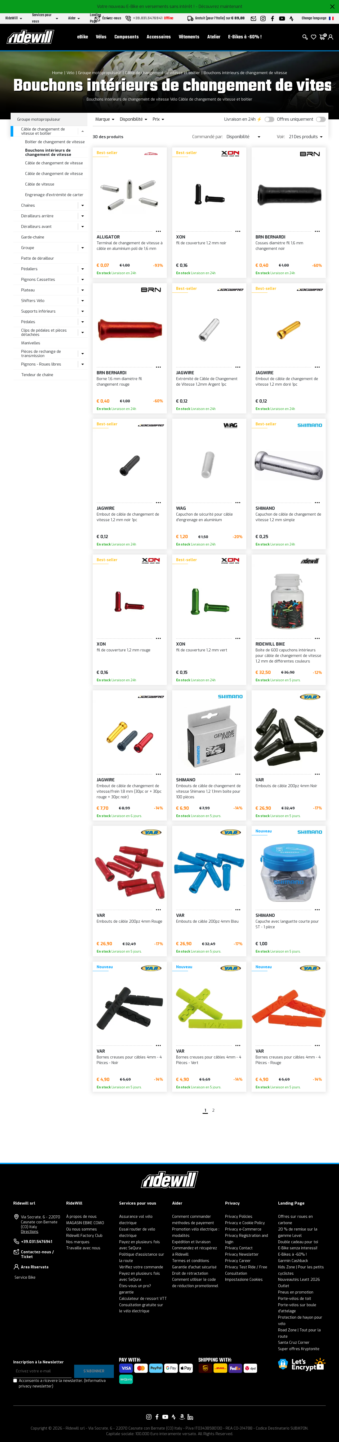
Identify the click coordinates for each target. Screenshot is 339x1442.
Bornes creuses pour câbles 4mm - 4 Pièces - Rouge (288, 1060)
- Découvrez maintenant (219, 6)
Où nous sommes (81, 1229)
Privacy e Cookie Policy (245, 1222)
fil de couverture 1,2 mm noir (201, 243)
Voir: (281, 136)
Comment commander (191, 1216)
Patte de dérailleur (37, 258)
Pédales (28, 322)
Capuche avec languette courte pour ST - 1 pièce (287, 924)
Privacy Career (238, 1260)
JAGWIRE (185, 373)
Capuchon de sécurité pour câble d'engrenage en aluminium (204, 517)
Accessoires (159, 37)
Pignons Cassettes (38, 279)
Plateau (28, 290)
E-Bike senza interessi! (297, 1248)
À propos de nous (81, 1216)
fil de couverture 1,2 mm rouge (123, 650)
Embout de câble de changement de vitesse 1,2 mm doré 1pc (287, 381)
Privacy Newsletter (242, 1254)
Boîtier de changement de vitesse (55, 142)
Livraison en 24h (240, 119)
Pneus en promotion (295, 1292)
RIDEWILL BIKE (270, 644)
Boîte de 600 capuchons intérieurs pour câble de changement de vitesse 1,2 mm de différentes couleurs (288, 656)
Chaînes (28, 205)
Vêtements (189, 37)
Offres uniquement (295, 119)
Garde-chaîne (32, 237)
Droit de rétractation (190, 1273)
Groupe (27, 247)
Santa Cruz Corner (294, 1342)
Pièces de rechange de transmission (41, 354)
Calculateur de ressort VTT (143, 1298)
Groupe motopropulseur (99, 72)
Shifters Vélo (32, 300)
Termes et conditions (190, 1260)
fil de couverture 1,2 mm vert (201, 650)
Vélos (101, 37)
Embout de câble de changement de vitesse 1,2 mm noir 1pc (128, 517)
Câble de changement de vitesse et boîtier (162, 72)
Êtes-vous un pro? (135, 1285)
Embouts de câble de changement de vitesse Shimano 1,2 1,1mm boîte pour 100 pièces (208, 791)
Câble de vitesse (39, 184)
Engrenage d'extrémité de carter (54, 194)
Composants (126, 37)
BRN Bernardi (270, 237)
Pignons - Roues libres (41, 364)
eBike (82, 37)
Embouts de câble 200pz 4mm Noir (286, 785)
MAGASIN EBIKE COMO (85, 1222)
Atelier (213, 37)
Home (57, 72)
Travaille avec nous (83, 1248)
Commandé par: (207, 136)
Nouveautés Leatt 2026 (299, 1279)
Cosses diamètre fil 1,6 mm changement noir (279, 246)
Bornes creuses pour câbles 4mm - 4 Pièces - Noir (129, 1060)
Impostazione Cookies (244, 1279)
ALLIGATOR (108, 237)
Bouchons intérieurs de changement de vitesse (245, 72)
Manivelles (30, 343)
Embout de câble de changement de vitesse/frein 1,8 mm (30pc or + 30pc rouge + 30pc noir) (129, 791)
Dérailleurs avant (36, 226)
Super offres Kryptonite (298, 1348)
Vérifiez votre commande (141, 1267)
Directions (29, 1231)
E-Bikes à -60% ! (245, 37)
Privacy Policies (238, 1216)
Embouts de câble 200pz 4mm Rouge (129, 921)
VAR (260, 780)
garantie (126, 1292)
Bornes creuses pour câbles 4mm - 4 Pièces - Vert (208, 1060)
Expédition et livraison (191, 1242)
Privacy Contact (239, 1248)
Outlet (283, 1285)
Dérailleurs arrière (37, 216)
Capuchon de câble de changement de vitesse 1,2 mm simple (288, 517)
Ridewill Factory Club (84, 1235)
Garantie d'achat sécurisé (194, 1267)
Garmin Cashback (293, 1260)
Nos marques (78, 1242)
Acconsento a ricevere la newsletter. (62, 1383)
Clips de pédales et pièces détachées (44, 332)
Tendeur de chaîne (37, 374)
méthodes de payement (193, 1222)
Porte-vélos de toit (294, 1298)
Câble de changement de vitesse (54, 163)
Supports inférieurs (38, 311)
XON (180, 237)
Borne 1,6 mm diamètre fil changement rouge (119, 381)
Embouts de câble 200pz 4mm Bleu (207, 921)
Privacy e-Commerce (243, 1229)
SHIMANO (265, 508)
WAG (181, 508)
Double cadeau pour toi (298, 1242)
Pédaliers (29, 269)
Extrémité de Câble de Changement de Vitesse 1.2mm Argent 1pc (207, 381)
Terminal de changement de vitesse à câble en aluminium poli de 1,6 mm (130, 246)
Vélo (70, 72)
